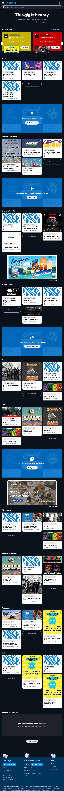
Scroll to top (32, 741)
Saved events (7, 770)
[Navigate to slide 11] (32, 55)
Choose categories (32, 346)
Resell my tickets (8, 779)
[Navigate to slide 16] (39, 55)
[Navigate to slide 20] (44, 55)
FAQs (53, 766)
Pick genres (32, 468)
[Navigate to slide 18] (42, 55)
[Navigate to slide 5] (24, 55)
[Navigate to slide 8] (28, 55)
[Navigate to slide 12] (34, 55)
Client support (29, 776)
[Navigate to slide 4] (23, 55)
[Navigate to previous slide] (2, 43)
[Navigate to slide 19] (43, 55)
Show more (32, 84)
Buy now (25, 47)
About (53, 764)
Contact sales (37, 764)
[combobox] (32, 7)
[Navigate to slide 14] (36, 55)
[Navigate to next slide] (62, 43)
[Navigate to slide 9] (30, 55)
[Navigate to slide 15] (38, 55)
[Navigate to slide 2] (21, 55)
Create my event (29, 770)
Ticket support (7, 777)
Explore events (8, 768)
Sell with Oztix (29, 768)
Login (27, 764)
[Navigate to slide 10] (31, 55)
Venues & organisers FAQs (32, 773)
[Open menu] (3, 3)
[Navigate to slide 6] (26, 55)
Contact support (9, 764)
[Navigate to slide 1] (19, 55)
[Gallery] (32, 43)
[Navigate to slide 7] (27, 55)
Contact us (55, 769)
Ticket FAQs (7, 775)
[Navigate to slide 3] (22, 55)
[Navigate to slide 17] (40, 55)
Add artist (32, 197)
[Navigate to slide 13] (35, 55)
